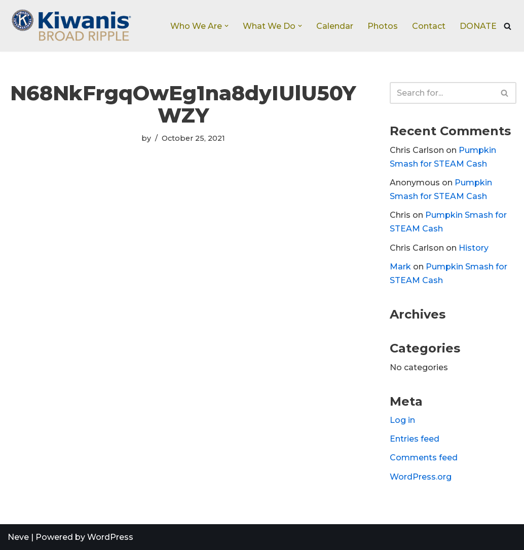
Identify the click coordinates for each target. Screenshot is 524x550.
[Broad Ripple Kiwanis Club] (71, 26)
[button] (226, 26)
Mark (400, 266)
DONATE (478, 26)
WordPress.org (421, 477)
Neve (18, 537)
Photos (382, 26)
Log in (402, 420)
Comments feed (424, 457)
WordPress (110, 537)
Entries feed (414, 439)
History (474, 248)
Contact (428, 26)
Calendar (334, 26)
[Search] (507, 26)
